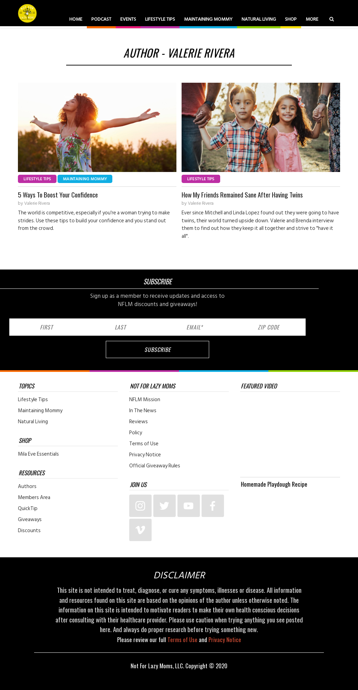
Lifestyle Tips (160, 19)
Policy (135, 433)
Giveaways (30, 520)
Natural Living (259, 19)
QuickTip (28, 509)
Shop (291, 19)
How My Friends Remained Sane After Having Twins (242, 194)
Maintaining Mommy (208, 19)
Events (128, 19)
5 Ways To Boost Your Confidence (58, 194)
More (312, 19)
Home (75, 19)
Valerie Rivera (37, 203)
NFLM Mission (144, 400)
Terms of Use (143, 444)
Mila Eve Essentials (38, 454)
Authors (27, 486)
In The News (142, 411)
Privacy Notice (145, 455)
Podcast (101, 19)
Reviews (138, 422)
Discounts (29, 531)
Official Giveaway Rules (154, 466)
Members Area (34, 497)
